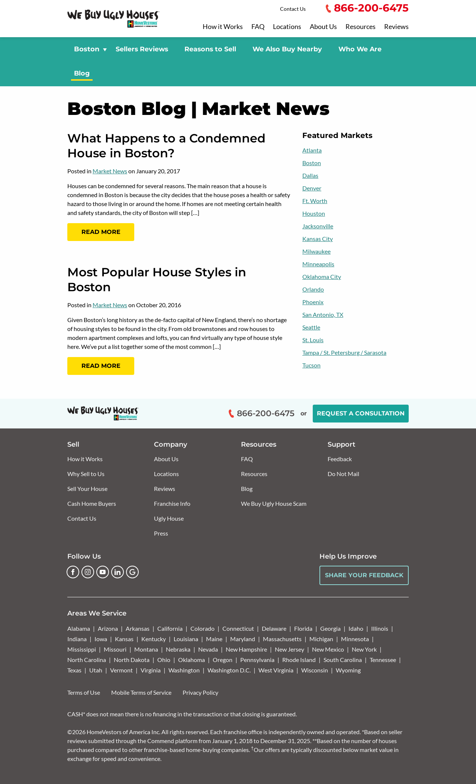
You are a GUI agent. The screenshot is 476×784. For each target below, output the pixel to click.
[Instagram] (87, 572)
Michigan (321, 638)
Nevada (208, 649)
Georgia (330, 628)
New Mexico (328, 649)
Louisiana (186, 638)
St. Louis (313, 339)
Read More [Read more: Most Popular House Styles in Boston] (100, 365)
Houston (313, 213)
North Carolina (86, 659)
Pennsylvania (257, 659)
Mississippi (81, 649)
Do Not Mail (343, 473)
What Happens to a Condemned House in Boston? (166, 145)
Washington (184, 670)
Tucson (311, 365)
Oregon (222, 659)
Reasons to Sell (210, 49)
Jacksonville (317, 225)
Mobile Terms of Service (141, 692)
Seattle (311, 327)
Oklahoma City (321, 276)
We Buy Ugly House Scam (273, 503)
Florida (303, 628)
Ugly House (169, 518)
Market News (110, 170)
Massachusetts (282, 638)
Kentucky (153, 638)
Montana (146, 649)
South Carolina (343, 659)
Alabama (78, 628)
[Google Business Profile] (132, 572)
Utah (95, 670)
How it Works (223, 26)
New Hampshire (246, 649)
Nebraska (178, 649)
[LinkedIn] (117, 572)
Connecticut (238, 628)
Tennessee (383, 659)
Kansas (124, 638)
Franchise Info (172, 503)
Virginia (151, 670)
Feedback (340, 458)
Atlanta (312, 150)
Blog (82, 73)
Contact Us (293, 9)
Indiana (77, 638)
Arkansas (137, 628)
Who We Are (360, 49)
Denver (311, 188)
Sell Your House (87, 488)
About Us (323, 26)
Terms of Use (83, 692)
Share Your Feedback (364, 575)
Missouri (115, 649)
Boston (311, 162)
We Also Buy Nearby (287, 49)
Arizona (108, 628)
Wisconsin (314, 670)
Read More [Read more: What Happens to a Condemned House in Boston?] (100, 231)
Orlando (313, 289)
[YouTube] (102, 572)
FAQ (257, 26)
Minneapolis (318, 263)
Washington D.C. (229, 670)
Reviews (396, 26)
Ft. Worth (314, 200)
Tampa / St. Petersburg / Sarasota (344, 352)
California (170, 628)
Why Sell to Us (85, 473)
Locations (287, 26)
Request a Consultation (361, 413)
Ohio (163, 659)
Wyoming (348, 670)
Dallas (310, 175)
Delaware (274, 628)
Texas (74, 670)
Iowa (100, 638)
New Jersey (289, 649)
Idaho (355, 628)
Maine (214, 638)
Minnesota (355, 638)
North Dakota (131, 659)
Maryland (242, 638)
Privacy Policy (200, 692)
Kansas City (317, 238)
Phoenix (313, 301)
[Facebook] (72, 572)
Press (161, 533)
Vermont (121, 670)
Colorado (202, 628)
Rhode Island (299, 659)
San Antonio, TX (322, 314)
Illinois (379, 628)
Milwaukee (316, 251)
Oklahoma (191, 659)
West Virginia (275, 670)
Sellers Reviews (142, 49)
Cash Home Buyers (91, 503)
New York (364, 649)
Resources (360, 26)
